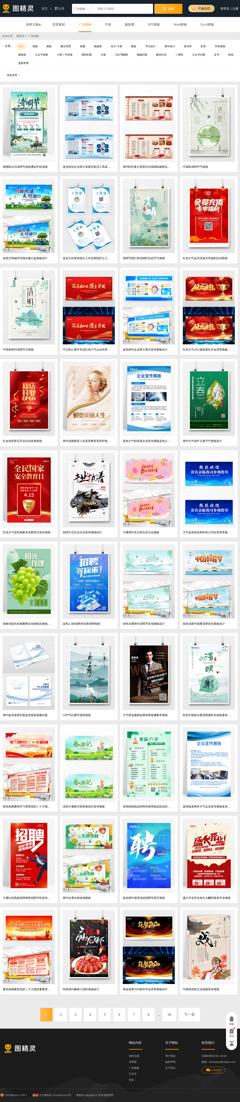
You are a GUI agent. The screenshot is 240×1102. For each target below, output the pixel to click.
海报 (35, 46)
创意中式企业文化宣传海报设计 (82, 532)
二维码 (179, 54)
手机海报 (220, 46)
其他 (230, 54)
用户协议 (170, 1055)
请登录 (224, 8)
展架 (133, 46)
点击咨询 (213, 1070)
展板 (49, 46)
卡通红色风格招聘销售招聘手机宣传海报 (27, 897)
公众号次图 (198, 54)
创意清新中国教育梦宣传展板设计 (204, 623)
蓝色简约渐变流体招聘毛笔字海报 (144, 897)
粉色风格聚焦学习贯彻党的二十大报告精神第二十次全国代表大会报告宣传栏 (27, 806)
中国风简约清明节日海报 (18, 349)
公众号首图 (41, 54)
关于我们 (170, 1067)
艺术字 (133, 1073)
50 (169, 1015)
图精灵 (20, 36)
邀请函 (22, 54)
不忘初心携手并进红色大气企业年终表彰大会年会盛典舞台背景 (87, 349)
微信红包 (161, 54)
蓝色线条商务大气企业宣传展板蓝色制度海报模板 (207, 806)
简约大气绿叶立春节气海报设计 (202, 441)
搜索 (168, 9)
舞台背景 (66, 46)
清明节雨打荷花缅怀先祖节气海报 (144, 258)
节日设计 (150, 46)
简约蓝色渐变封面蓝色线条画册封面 (25, 715)
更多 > (132, 1079)
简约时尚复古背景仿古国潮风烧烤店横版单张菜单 (147, 166)
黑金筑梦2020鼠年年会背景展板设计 (145, 989)
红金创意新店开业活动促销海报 (22, 441)
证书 (216, 54)
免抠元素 (32, 25)
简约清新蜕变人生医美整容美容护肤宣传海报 (87, 441)
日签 (103, 54)
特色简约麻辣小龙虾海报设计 (81, 989)
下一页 (189, 1015)
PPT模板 (154, 24)
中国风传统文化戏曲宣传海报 (201, 989)
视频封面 (142, 54)
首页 (46, 8)
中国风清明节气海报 (195, 166)
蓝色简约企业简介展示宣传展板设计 (145, 349)
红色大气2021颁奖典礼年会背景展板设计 (207, 349)
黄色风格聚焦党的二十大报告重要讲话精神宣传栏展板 (27, 989)
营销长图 (86, 54)
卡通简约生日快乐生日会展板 (141, 532)
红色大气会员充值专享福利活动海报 (205, 258)
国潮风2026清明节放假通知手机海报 (25, 166)
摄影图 (129, 24)
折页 (203, 46)
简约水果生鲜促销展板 (77, 897)
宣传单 (188, 46)
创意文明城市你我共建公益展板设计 (25, 258)
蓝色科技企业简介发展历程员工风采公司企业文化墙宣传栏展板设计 (87, 166)
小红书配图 (121, 54)
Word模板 (180, 24)
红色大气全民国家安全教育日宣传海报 (26, 532)
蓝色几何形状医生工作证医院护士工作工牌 (87, 258)
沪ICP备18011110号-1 (13, 1095)
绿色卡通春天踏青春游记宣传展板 (84, 806)
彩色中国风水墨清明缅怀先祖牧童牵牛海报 (207, 715)
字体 (108, 24)
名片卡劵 (116, 46)
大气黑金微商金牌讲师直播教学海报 (145, 715)
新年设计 (170, 46)
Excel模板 (207, 24)
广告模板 (85, 24)
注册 (235, 8)
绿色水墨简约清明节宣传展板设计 (144, 623)
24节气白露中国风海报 (77, 715)
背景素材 (58, 24)
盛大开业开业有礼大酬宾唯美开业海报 (206, 897)
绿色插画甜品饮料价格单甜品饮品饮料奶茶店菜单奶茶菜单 (147, 806)
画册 (82, 46)
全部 (20, 46)
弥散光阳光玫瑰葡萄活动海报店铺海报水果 (27, 623)
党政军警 (23, 63)
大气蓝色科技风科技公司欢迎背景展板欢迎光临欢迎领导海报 (207, 532)
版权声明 (170, 1061)
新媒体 (98, 46)
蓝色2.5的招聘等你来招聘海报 (81, 623)
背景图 (133, 1061)
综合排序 (13, 75)
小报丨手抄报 (64, 54)
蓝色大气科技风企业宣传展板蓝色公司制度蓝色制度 (147, 441)
